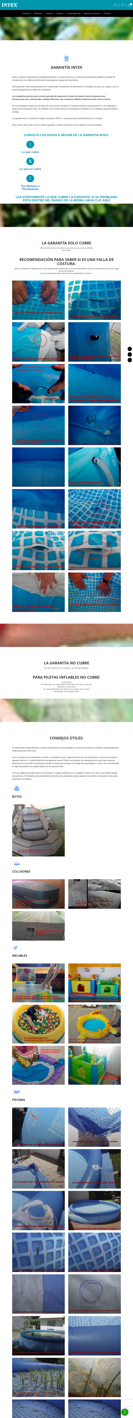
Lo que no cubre (30, 168)
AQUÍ (106, 200)
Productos (26, 13)
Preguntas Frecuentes (92, 13)
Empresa (60, 13)
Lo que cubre (30, 152)
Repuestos (38, 13)
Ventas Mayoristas (74, 13)
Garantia (50, 13)
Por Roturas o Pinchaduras (30, 187)
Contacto (107, 13)
